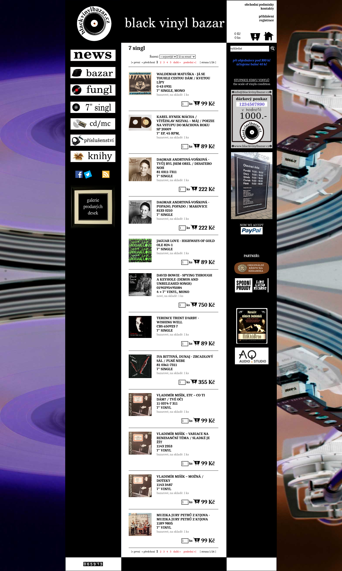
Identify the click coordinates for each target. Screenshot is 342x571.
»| (190, 62)
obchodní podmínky (259, 5)
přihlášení (266, 16)
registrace (266, 20)
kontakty (267, 8)
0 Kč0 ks (237, 36)
